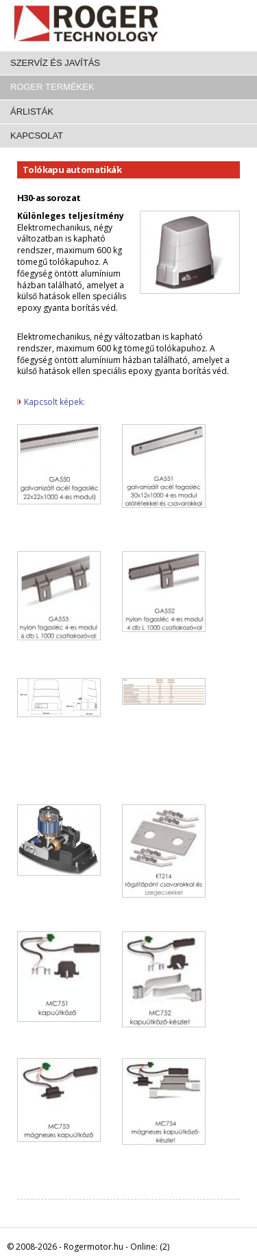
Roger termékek (52, 87)
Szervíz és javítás (55, 63)
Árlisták (31, 111)
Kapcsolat (36, 135)
